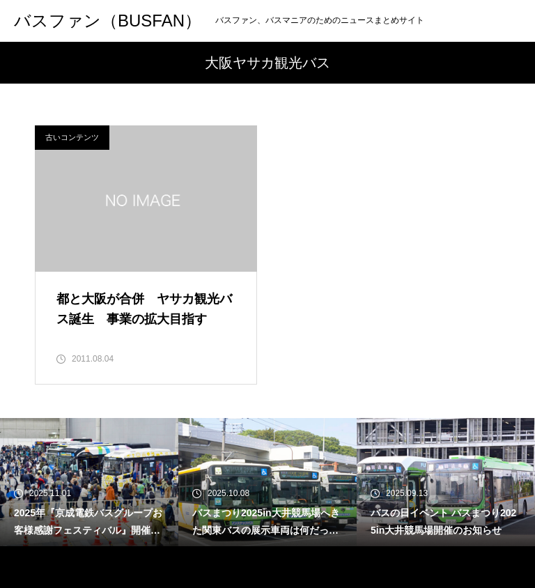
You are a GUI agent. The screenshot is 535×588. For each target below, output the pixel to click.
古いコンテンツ (72, 137)
